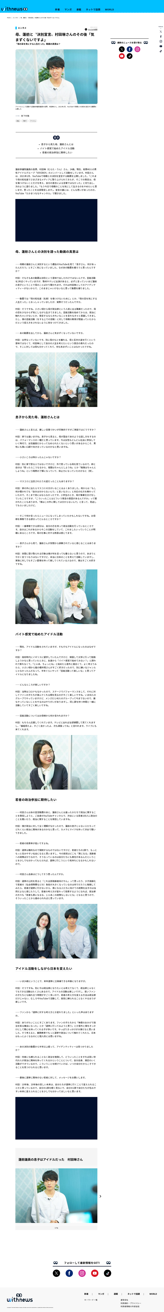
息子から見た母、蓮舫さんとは (57, 144)
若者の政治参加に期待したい (57, 152)
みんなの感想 (91, 29)
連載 (78, 9)
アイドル (33, 121)
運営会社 (124, 1300)
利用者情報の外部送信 (130, 1306)
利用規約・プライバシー (131, 1303)
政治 (18, 121)
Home (9, 18)
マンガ (68, 9)
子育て (25, 121)
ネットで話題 (93, 9)
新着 (57, 9)
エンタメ (15, 18)
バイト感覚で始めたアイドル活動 (57, 148)
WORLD (109, 9)
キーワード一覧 (91, 1300)
